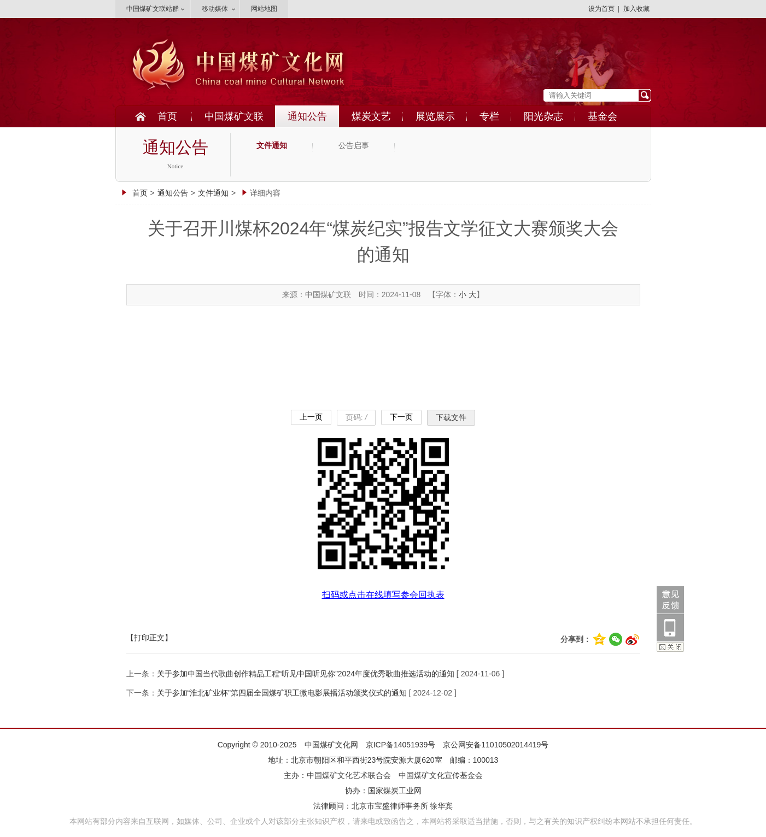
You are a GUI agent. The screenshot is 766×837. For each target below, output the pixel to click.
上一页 (311, 416)
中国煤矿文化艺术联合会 (349, 775)
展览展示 (435, 116)
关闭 (670, 647)
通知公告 (307, 116)
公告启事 (353, 146)
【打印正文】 (149, 637)
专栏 (489, 116)
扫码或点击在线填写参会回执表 (383, 594)
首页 (167, 116)
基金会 (602, 116)
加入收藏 (636, 9)
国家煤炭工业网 (395, 790)
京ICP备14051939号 (401, 744)
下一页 (401, 416)
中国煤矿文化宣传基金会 (441, 775)
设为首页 (601, 9)
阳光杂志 (543, 116)
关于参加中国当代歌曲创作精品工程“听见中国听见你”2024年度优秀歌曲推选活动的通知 (305, 673)
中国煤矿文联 (234, 116)
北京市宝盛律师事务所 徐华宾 (402, 805)
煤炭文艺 (371, 116)
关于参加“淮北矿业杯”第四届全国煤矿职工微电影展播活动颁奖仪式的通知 (282, 692)
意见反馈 (670, 600)
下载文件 (451, 417)
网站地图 (264, 9)
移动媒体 (215, 9)
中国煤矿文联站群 (152, 9)
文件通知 (271, 146)
